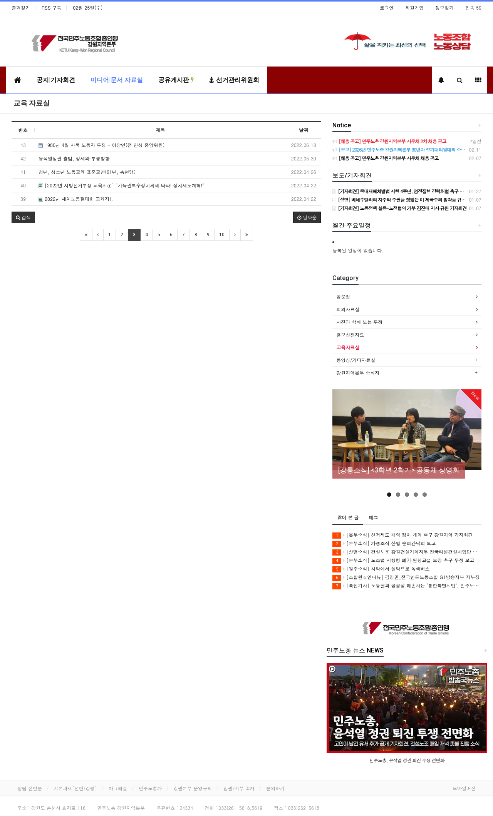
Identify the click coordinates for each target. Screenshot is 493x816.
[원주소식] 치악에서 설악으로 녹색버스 (380, 568)
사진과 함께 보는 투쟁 (359, 322)
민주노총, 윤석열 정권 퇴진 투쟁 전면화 (406, 760)
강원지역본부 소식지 (357, 372)
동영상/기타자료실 (355, 360)
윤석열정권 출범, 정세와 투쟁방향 (74, 158)
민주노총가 (150, 788)
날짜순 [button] (307, 217)
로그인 (387, 7)
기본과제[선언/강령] (75, 788)
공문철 (343, 296)
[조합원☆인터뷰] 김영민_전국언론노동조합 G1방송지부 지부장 (406, 577)
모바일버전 (464, 788)
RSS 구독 (51, 7)
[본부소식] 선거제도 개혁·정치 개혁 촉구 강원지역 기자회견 (402, 535)
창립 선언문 (29, 788)
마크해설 (118, 788)
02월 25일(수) (87, 7)
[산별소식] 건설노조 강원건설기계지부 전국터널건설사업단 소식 (406, 552)
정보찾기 (444, 7)
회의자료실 (347, 309)
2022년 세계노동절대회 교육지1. (76, 198)
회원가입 (414, 7)
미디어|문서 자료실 (117, 79)
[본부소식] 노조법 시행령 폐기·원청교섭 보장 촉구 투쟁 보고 (403, 560)
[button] (23, 217)
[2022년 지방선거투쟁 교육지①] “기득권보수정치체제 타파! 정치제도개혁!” (122, 185)
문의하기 (275, 788)
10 (222, 234)
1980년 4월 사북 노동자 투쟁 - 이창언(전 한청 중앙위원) (101, 145)
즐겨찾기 (21, 7)
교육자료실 (347, 347)
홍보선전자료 (350, 334)
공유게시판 (176, 79)
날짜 (303, 130)
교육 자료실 (31, 103)
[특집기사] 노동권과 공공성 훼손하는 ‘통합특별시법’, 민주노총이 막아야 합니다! (406, 585)
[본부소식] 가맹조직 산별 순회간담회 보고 (384, 543)
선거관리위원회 (234, 79)
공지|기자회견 (56, 79)
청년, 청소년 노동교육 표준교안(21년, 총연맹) (87, 172)
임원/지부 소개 (239, 788)
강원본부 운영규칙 (192, 788)
